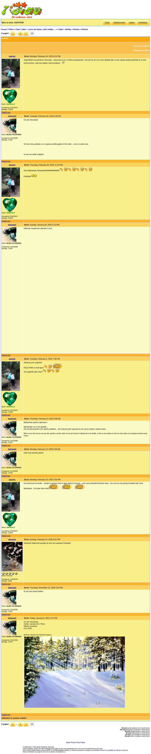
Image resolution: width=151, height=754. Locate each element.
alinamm (12, 539)
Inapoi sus (6, 112)
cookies (43, 750)
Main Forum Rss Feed (75, 742)
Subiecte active (119, 22)
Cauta (107, 22)
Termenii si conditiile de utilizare (110, 750)
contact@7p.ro (60, 752)
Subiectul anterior (141, 46)
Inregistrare (142, 22)
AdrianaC (12, 116)
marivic (12, 56)
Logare (131, 22)
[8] (32, 33)
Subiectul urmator (141, 50)
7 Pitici (34, 747)
